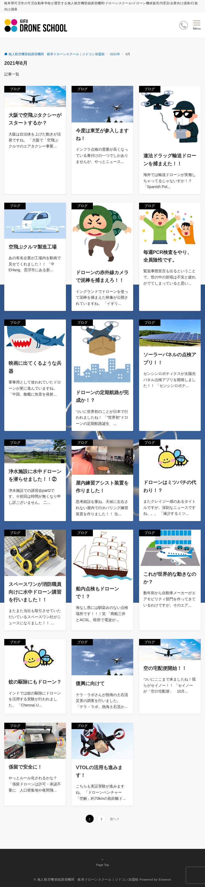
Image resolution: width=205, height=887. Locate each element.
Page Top (102, 861)
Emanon (165, 879)
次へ (113, 819)
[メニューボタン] (197, 25)
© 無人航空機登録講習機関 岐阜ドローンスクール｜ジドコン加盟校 (86, 879)
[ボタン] (183, 25)
